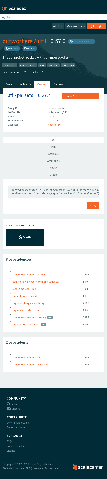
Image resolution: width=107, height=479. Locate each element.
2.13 (26, 72)
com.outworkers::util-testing (29, 317)
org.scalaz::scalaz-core (26, 310)
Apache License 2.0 (81, 41)
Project (9, 84)
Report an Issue (16, 427)
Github (12, 404)
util (42, 41)
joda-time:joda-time (24, 288)
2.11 (44, 72)
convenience (10, 65)
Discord (13, 408)
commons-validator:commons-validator (36, 281)
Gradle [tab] (53, 174)
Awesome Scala (76, 26)
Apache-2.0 (54, 124)
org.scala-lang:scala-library (28, 303)
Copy (93, 205)
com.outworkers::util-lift (27, 357)
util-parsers (20, 95)
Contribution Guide (18, 422)
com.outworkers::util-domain (29, 274)
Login (96, 26)
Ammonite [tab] (53, 160)
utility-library (68, 65)
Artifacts (25, 84)
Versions (42, 84)
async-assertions (27, 65)
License (11, 450)
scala (42, 65)
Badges (58, 84)
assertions (53, 65)
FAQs (9, 441)
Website (12, 48)
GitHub (29, 48)
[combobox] (80, 96)
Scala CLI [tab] (53, 153)
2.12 (35, 72)
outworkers (18, 41)
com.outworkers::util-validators (31, 364)
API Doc (57, 26)
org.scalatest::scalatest (26, 324)
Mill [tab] (53, 146)
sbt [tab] (54, 139)
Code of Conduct (16, 446)
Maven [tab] (53, 167)
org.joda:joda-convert (25, 296)
